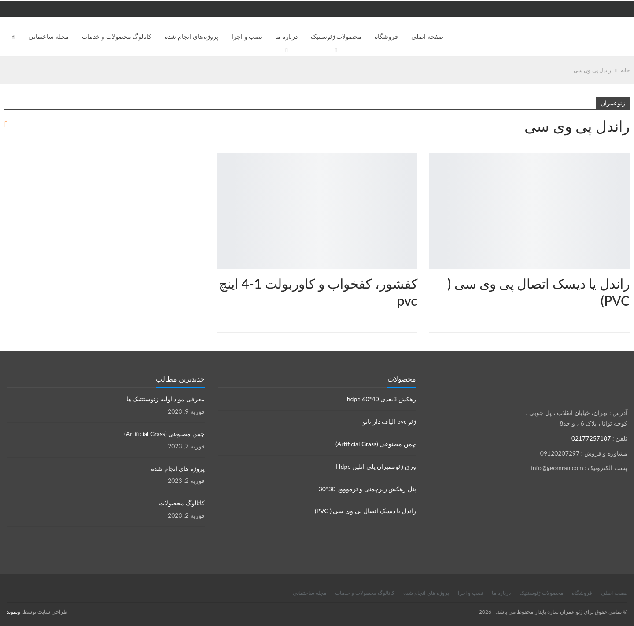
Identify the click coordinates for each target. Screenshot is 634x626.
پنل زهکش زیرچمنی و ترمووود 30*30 (367, 489)
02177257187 (591, 438)
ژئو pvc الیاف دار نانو (389, 421)
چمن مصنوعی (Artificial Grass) (375, 444)
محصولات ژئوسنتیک (336, 36)
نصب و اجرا (247, 36)
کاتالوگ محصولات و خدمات (117, 36)
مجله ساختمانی (49, 36)
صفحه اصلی (427, 36)
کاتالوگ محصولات (182, 503)
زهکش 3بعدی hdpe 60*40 (381, 399)
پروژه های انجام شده (191, 36)
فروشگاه (386, 36)
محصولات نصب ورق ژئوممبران (626, 154)
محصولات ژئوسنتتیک (414, 154)
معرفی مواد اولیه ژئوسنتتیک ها (165, 399)
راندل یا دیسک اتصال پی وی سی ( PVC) (365, 511)
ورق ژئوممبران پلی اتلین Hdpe (376, 466)
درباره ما (286, 36)
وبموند (13, 611)
